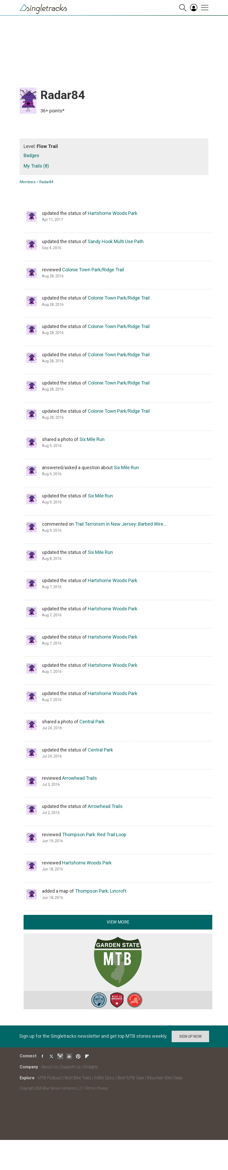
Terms (90, 1088)
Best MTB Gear (131, 1077)
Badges (31, 155)
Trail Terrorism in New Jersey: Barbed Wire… (120, 524)
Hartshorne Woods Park (112, 213)
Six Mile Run (92, 439)
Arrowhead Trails (79, 778)
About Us (49, 1066)
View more (118, 922)
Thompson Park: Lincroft (100, 891)
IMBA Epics (104, 1077)
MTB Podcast (50, 1077)
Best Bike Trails (78, 1077)
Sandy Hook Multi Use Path (116, 241)
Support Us (70, 1066)
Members (28, 182)
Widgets (90, 1066)
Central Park (92, 721)
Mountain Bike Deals (165, 1077)
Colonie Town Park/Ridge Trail (93, 269)
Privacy (102, 1088)
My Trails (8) (36, 166)
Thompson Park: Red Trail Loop (94, 834)
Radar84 (46, 182)
